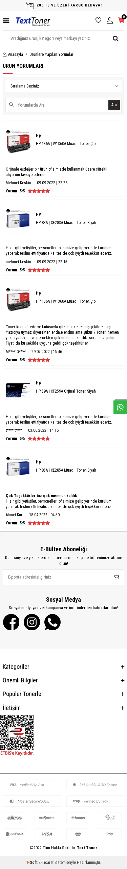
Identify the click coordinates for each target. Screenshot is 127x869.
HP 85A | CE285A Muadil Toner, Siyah (66, 470)
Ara (114, 104)
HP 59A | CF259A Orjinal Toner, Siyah (66, 391)
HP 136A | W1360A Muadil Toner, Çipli (67, 143)
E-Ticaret (46, 862)
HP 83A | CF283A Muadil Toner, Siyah (66, 222)
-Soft (32, 862)
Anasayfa (13, 54)
